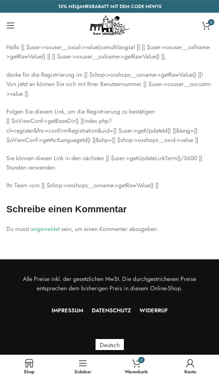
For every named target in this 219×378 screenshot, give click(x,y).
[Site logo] (109, 24)
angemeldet (45, 229)
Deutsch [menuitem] (110, 344)
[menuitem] (110, 344)
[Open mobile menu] (10, 25)
